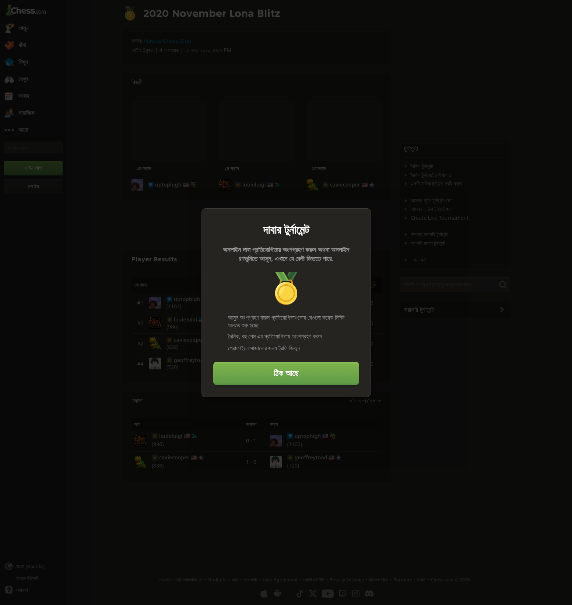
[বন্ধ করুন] (362, 217)
